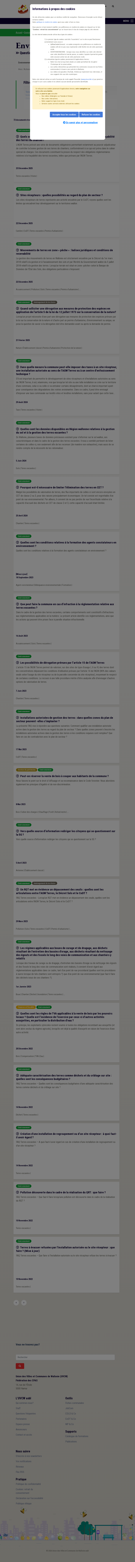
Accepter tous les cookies (64, 114)
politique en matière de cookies (47, 22)
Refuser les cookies (91, 114)
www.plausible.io (87, 79)
